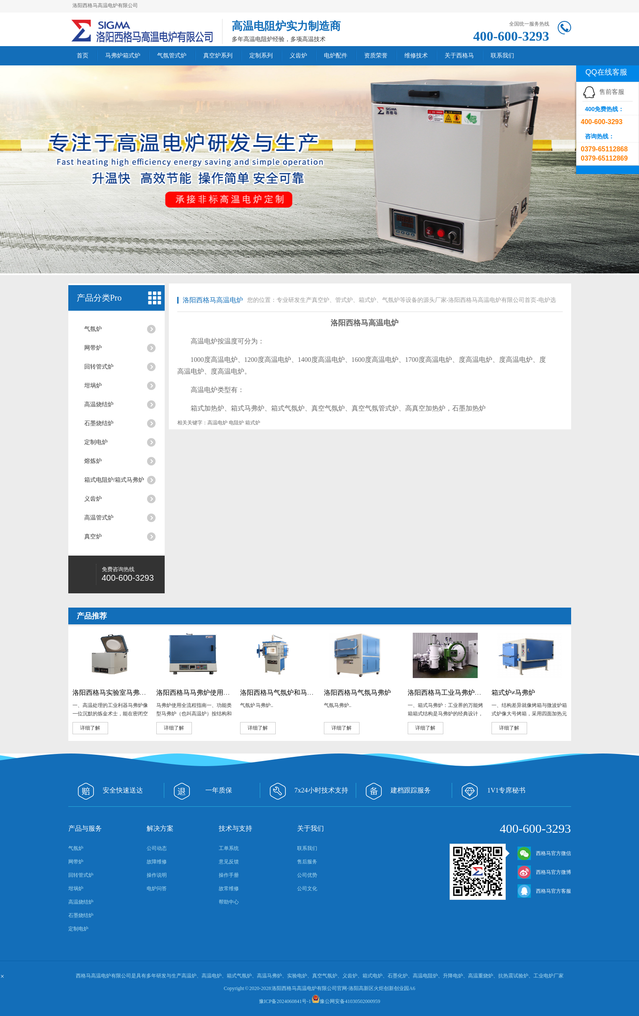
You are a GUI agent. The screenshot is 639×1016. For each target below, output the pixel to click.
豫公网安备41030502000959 (350, 1001)
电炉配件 (335, 55)
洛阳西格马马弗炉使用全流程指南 (206, 692)
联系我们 (502, 55)
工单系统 (229, 848)
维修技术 (416, 55)
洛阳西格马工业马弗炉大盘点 (451, 692)
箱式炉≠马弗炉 (514, 692)
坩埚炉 (93, 385)
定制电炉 (96, 442)
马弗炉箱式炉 (122, 55)
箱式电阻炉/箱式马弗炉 (114, 480)
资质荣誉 (376, 55)
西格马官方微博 (544, 872)
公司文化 (307, 888)
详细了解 (90, 728)
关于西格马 (459, 55)
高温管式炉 (99, 517)
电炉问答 (157, 888)
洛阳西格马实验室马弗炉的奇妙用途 (126, 692)
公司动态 (157, 848)
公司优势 (307, 875)
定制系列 (261, 55)
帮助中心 (229, 902)
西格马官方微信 (544, 853)
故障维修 (157, 862)
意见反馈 (229, 862)
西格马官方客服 (544, 891)
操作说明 (157, 875)
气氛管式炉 (171, 55)
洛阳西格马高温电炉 (213, 300)
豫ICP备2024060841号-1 (285, 1001)
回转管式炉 (99, 367)
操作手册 (229, 875)
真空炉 (93, 536)
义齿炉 (298, 55)
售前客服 (603, 91)
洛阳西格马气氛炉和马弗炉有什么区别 (297, 692)
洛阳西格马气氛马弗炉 (357, 692)
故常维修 (229, 888)
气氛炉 (93, 329)
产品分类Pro (99, 297)
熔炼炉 (93, 461)
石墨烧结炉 (99, 423)
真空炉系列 (218, 55)
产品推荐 (92, 616)
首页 (82, 55)
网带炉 (93, 348)
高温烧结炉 (99, 404)
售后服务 (307, 862)
